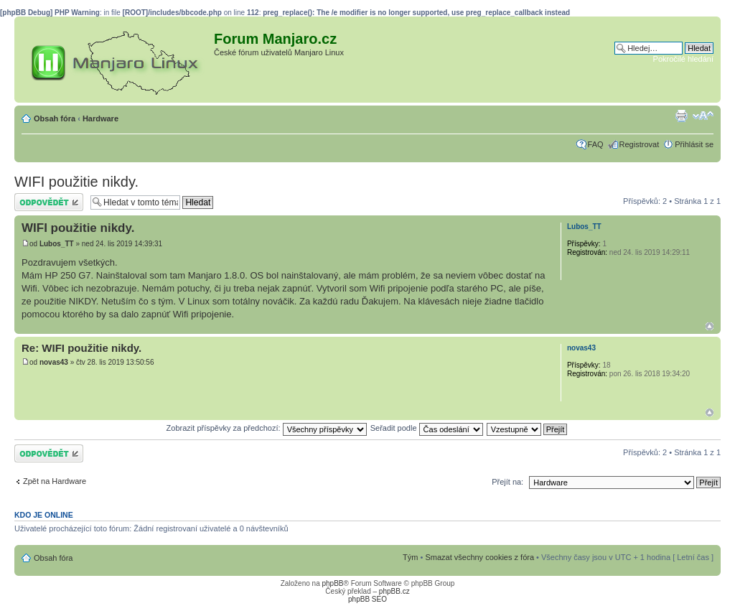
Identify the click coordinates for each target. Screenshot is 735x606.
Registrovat (639, 144)
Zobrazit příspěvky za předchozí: (267, 428)
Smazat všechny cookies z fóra (479, 557)
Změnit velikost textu (703, 115)
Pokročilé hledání (683, 59)
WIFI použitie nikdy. (76, 182)
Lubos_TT (56, 244)
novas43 (53, 362)
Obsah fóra (54, 118)
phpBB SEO (367, 599)
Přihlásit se (694, 144)
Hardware (100, 118)
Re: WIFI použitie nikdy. (81, 348)
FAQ (596, 144)
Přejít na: (507, 481)
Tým (410, 557)
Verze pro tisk (681, 115)
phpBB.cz (394, 591)
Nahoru (709, 326)
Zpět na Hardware (54, 481)
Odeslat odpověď (48, 202)
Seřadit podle (426, 428)
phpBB (332, 583)
